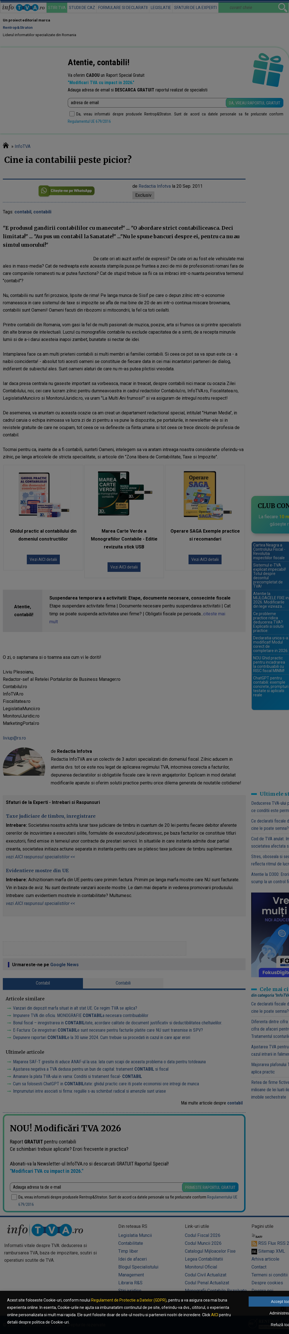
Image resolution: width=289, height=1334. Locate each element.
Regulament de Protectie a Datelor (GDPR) (129, 1300)
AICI (214, 1315)
